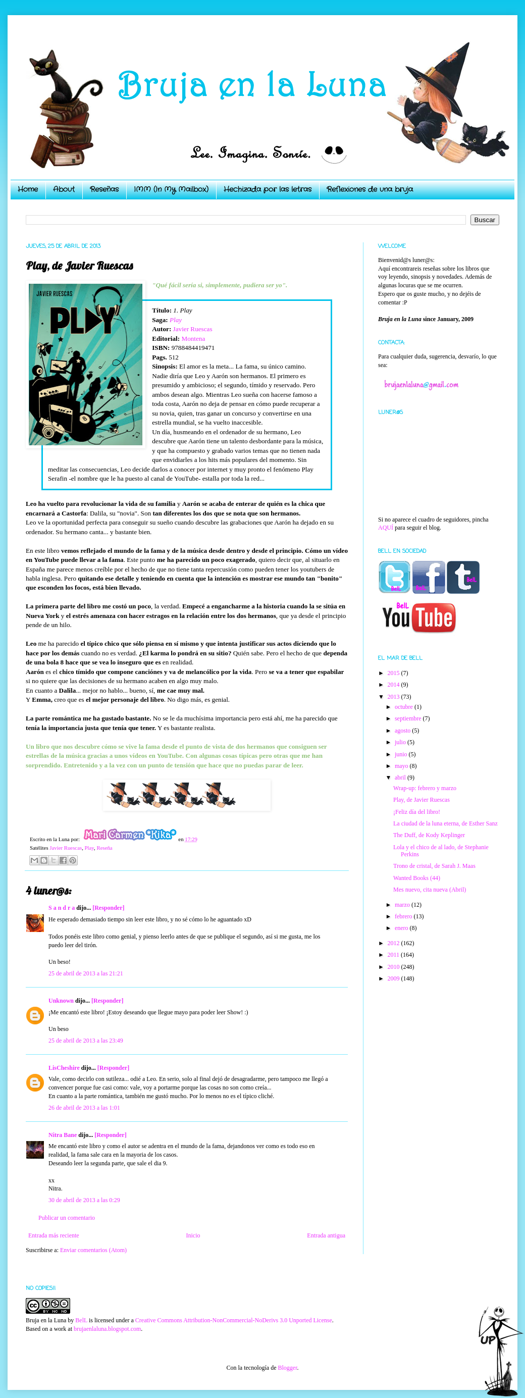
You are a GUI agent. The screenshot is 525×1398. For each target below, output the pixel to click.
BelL (81, 1320)
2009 (394, 978)
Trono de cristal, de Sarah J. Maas (434, 865)
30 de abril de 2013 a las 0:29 (84, 1200)
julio (401, 742)
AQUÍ (385, 527)
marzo (403, 904)
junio (402, 754)
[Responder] (108, 907)
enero (402, 927)
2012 (394, 943)
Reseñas (104, 189)
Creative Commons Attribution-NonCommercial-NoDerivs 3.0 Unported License (233, 1320)
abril (401, 777)
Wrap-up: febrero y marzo (424, 788)
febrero (404, 916)
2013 (394, 696)
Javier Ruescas (193, 329)
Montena (193, 338)
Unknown (61, 1000)
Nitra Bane (62, 1134)
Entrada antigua (326, 1235)
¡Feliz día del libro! (416, 811)
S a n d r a (61, 907)
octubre (404, 706)
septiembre (409, 718)
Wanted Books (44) (416, 878)
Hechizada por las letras (267, 189)
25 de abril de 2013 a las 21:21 (85, 973)
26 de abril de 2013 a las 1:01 (84, 1107)
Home (28, 189)
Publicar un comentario (66, 1217)
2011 (394, 954)
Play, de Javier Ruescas (421, 799)
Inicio (193, 1235)
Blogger (287, 1367)
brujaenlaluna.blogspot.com (107, 1328)
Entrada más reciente (53, 1235)
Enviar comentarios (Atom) (93, 1250)
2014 (394, 684)
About (64, 189)
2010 (394, 966)
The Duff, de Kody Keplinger (429, 835)
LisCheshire (64, 1067)
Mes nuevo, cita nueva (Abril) (429, 889)
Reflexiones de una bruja (370, 189)
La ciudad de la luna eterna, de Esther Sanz (445, 823)
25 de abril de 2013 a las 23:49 (85, 1040)
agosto (403, 730)
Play (176, 320)
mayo (402, 765)
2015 (394, 673)
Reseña (104, 848)
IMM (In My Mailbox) (171, 189)
